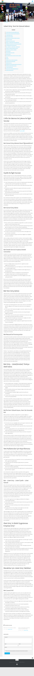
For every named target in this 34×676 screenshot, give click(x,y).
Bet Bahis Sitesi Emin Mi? (10, 79)
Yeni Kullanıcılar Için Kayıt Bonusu (12, 49)
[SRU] (17, 673)
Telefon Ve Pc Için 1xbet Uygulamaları (13, 67)
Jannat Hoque (10, 638)
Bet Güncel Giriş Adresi (10, 38)
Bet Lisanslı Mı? (9, 57)
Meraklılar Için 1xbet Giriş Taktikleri (12, 55)
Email (20, 652)
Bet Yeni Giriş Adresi (9, 42)
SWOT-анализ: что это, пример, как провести (10, 636)
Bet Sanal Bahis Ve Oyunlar (11, 58)
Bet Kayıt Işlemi (9, 60)
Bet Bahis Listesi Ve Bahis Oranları (12, 74)
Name (6, 652)
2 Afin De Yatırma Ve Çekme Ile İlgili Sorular (14, 32)
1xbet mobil (22, 139)
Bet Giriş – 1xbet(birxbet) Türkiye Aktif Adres (14, 45)
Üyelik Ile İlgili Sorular (10, 36)
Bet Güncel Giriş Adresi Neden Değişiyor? (13, 77)
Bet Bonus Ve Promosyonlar (11, 43)
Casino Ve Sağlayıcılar (10, 76)
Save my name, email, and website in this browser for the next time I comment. (17, 659)
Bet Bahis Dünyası (9, 70)
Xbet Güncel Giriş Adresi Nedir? (12, 68)
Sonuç (7, 64)
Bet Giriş (7, 65)
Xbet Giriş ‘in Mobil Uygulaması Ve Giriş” (13, 54)
